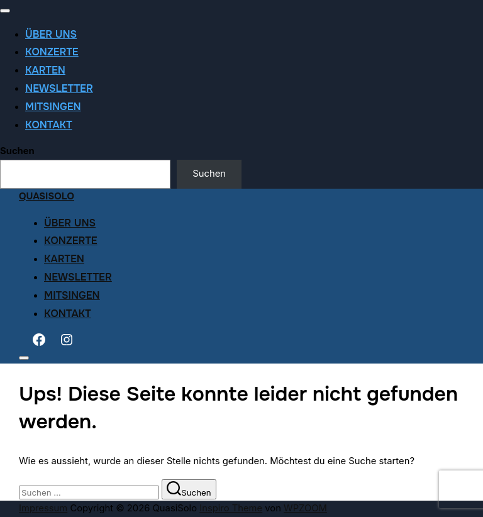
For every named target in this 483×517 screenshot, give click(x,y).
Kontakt (48, 124)
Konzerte (52, 51)
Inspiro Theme (230, 508)
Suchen (17, 151)
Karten (45, 70)
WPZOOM (305, 508)
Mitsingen (53, 106)
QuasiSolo (46, 197)
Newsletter (59, 88)
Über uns (51, 34)
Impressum (43, 508)
